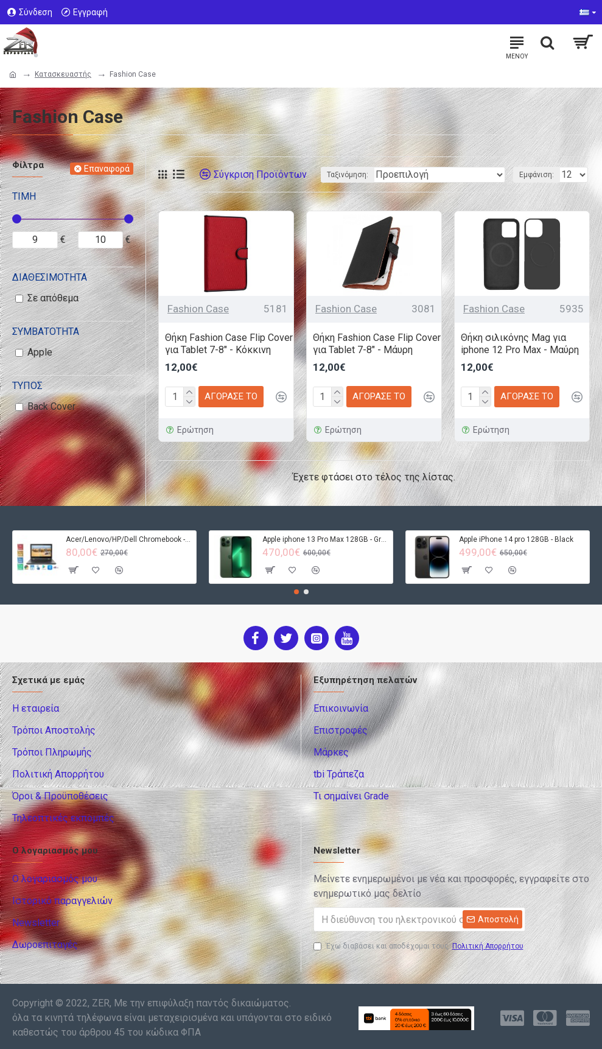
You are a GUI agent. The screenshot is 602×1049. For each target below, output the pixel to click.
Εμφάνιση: (536, 174)
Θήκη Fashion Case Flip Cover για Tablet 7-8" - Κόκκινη (229, 344)
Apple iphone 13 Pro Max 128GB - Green (325, 539)
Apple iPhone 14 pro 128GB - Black (516, 539)
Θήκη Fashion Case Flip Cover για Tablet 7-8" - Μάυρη (377, 344)
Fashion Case (198, 309)
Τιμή (24, 196)
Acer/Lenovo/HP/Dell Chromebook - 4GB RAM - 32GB (129, 539)
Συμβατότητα (45, 331)
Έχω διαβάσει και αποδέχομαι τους (419, 946)
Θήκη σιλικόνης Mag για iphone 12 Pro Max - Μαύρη (520, 344)
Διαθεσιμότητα (49, 277)
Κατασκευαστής (63, 74)
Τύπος (27, 385)
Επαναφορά (107, 169)
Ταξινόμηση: (347, 174)
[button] (296, 591)
